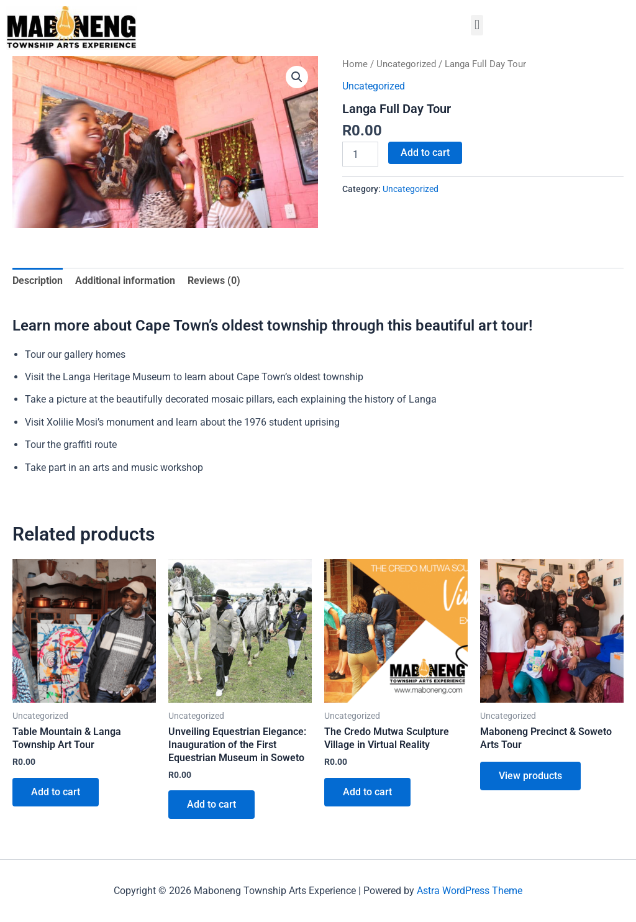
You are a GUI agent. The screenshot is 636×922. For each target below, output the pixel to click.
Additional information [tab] (125, 280)
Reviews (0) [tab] (214, 280)
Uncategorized (406, 64)
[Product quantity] (360, 154)
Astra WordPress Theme (469, 891)
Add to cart (425, 152)
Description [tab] (37, 280)
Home (355, 64)
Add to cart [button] (55, 792)
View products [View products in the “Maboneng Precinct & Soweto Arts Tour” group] (530, 776)
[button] (477, 25)
